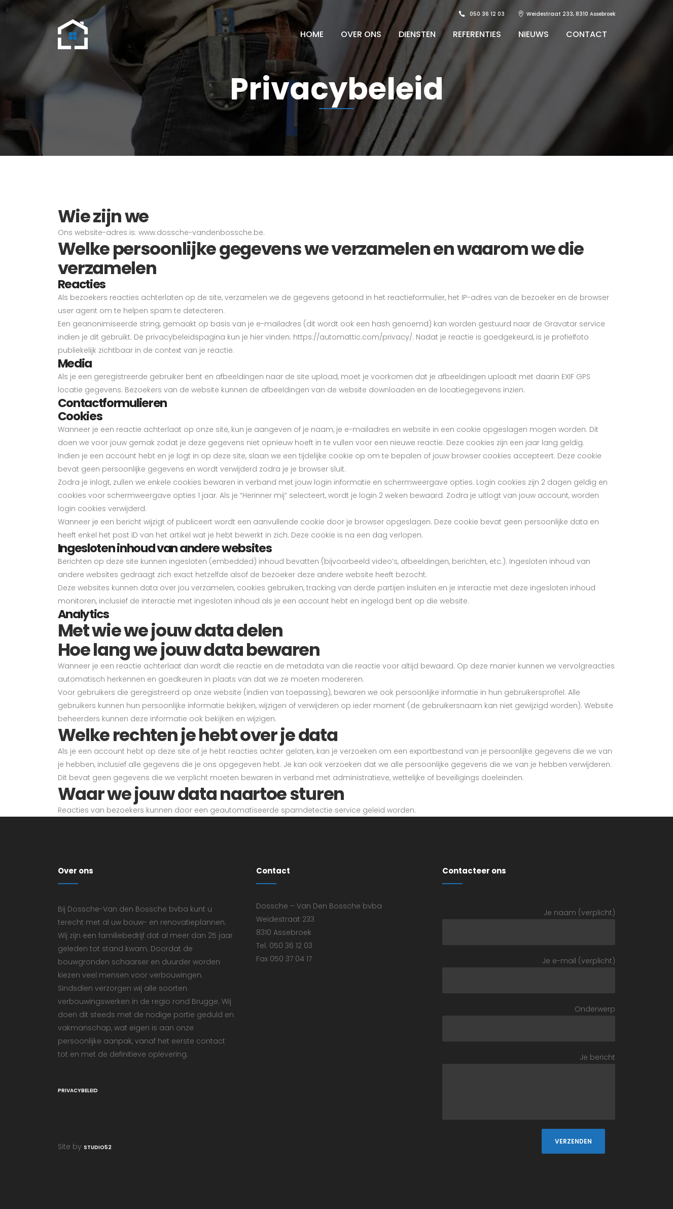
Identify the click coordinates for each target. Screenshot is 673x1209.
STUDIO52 (98, 1147)
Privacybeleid (78, 1090)
